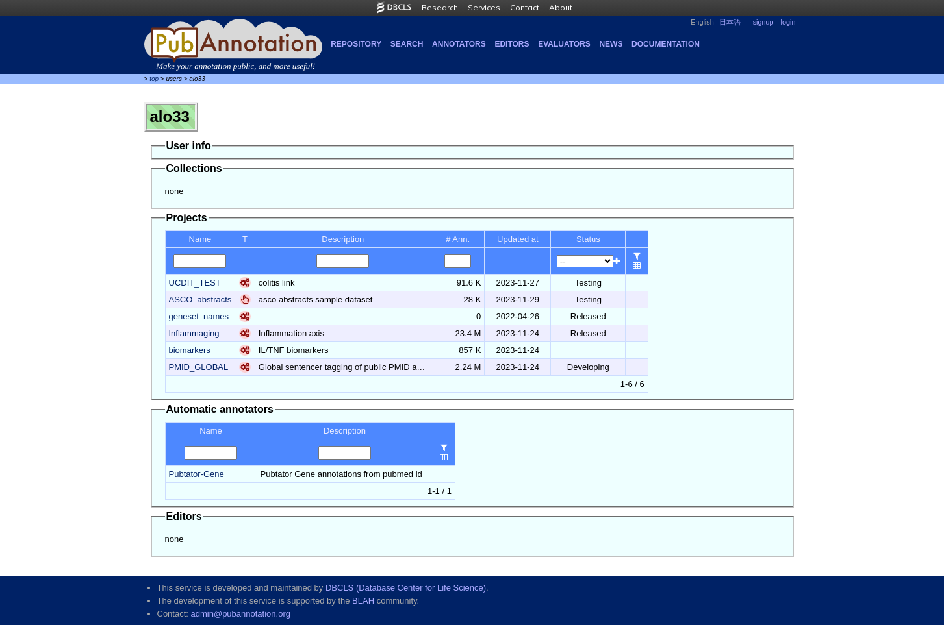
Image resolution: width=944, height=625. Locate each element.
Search (407, 44)
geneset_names (199, 316)
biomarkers (189, 350)
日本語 (730, 22)
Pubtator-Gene (196, 474)
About (560, 7)
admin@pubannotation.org (240, 614)
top (154, 78)
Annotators (459, 44)
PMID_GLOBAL (199, 367)
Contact (524, 7)
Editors (511, 44)
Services (484, 7)
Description (343, 239)
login (788, 22)
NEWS (610, 44)
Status (588, 239)
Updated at (518, 239)
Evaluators (564, 44)
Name (200, 239)
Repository (356, 44)
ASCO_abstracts (200, 299)
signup (763, 22)
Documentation (665, 44)
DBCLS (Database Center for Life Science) (405, 588)
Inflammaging (194, 333)
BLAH (363, 601)
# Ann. (458, 239)
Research (440, 7)
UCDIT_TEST (195, 283)
